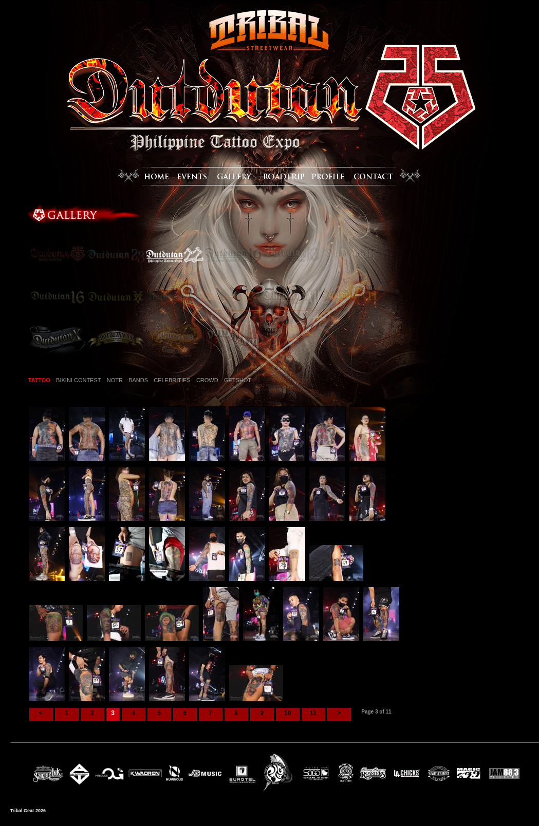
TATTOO (39, 380)
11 (313, 713)
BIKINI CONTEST (78, 380)
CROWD (207, 380)
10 (287, 713)
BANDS (138, 380)
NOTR (115, 380)
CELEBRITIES (172, 380)
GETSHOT (237, 380)
